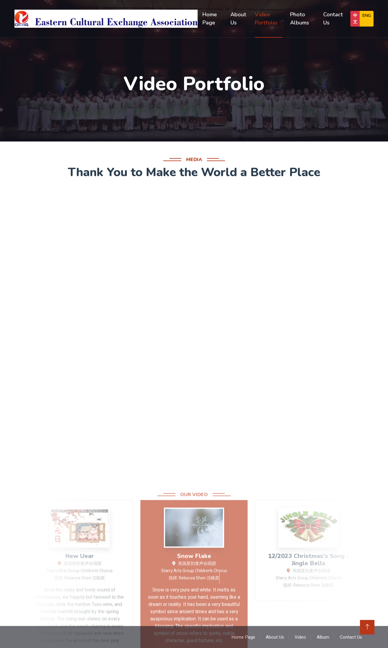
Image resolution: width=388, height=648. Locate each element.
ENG (366, 15)
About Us (238, 18)
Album (323, 637)
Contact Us (333, 18)
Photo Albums (299, 18)
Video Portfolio (266, 18)
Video (300, 637)
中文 (355, 19)
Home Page (209, 18)
